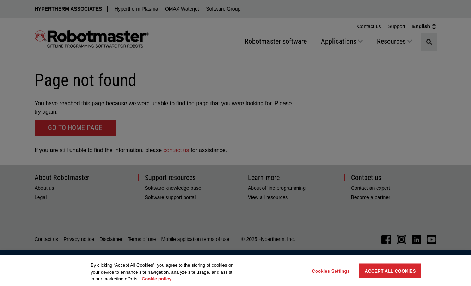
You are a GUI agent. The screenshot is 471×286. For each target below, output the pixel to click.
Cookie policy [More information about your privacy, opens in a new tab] (157, 278)
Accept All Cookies (390, 270)
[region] (235, 270)
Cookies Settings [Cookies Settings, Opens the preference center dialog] (331, 270)
